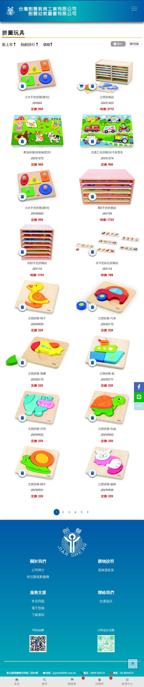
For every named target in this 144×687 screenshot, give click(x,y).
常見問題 (38, 601)
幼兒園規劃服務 (38, 577)
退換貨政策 (106, 570)
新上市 (8, 44)
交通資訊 (106, 601)
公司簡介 (38, 570)
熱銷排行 (28, 44)
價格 (46, 44)
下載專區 (38, 615)
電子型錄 (38, 608)
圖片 (118, 43)
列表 (134, 43)
